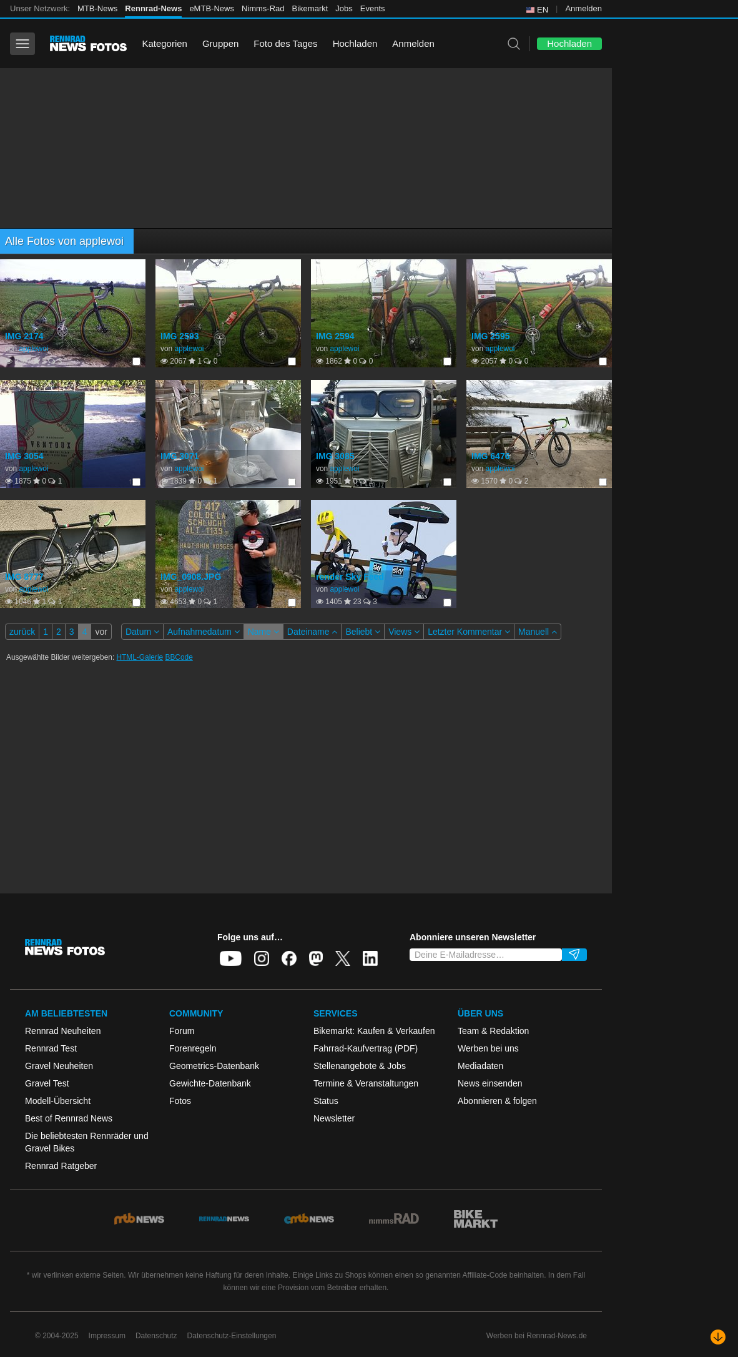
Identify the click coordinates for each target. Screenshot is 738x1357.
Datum (142, 632)
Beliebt (362, 632)
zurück (22, 632)
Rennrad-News (153, 8)
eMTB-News (211, 8)
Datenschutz (156, 1335)
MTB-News (97, 8)
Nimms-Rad (263, 8)
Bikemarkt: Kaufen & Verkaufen (374, 1031)
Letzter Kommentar (469, 632)
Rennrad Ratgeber (61, 1166)
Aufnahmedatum (203, 632)
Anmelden (583, 8)
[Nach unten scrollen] (718, 1337)
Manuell (537, 632)
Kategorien (164, 43)
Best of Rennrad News (68, 1118)
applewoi (33, 348)
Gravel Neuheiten (59, 1066)
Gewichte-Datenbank (210, 1083)
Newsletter (334, 1118)
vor (101, 632)
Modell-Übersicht (58, 1101)
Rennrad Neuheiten (63, 1031)
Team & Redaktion (493, 1031)
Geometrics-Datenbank (214, 1066)
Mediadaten (480, 1066)
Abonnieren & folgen (497, 1101)
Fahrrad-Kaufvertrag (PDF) (365, 1048)
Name (263, 632)
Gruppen (220, 43)
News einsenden (490, 1083)
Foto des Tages (285, 43)
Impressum (107, 1335)
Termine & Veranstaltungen (365, 1083)
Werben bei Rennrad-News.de (536, 1335)
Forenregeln (193, 1048)
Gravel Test (47, 1083)
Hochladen (355, 43)
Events (372, 8)
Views (404, 632)
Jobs (343, 8)
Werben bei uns (488, 1048)
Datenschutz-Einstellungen (232, 1335)
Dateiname (312, 632)
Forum (181, 1031)
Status (325, 1101)
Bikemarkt (310, 8)
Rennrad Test (51, 1048)
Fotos (180, 1101)
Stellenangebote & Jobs (359, 1066)
